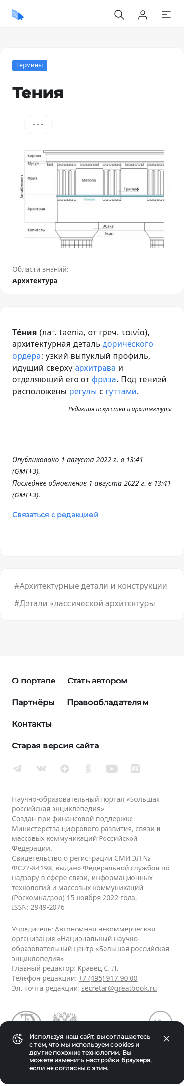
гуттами (121, 391)
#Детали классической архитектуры (84, 603)
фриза (104, 379)
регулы (83, 391)
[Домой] (18, 15)
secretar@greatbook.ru (119, 988)
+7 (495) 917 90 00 (108, 978)
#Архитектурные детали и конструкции (90, 585)
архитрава (95, 367)
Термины (29, 65)
